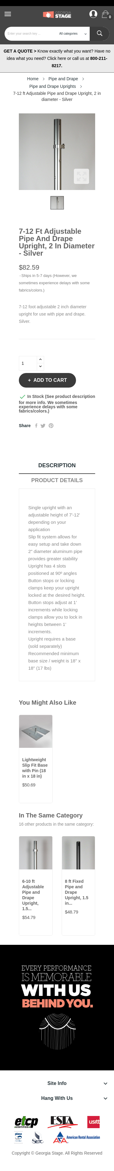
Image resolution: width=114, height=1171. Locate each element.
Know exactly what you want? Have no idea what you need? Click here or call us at (57, 58)
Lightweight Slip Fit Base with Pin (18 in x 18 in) (35, 768)
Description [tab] (57, 465)
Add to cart (49, 380)
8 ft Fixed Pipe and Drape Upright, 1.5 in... (76, 892)
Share (36, 425)
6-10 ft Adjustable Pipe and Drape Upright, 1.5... (33, 895)
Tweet (43, 425)
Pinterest (51, 425)
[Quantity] (28, 363)
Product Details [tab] (57, 480)
